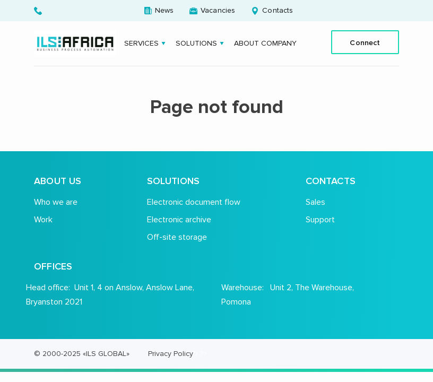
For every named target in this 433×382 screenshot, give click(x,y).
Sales (315, 201)
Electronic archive (179, 219)
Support (320, 219)
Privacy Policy (170, 354)
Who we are (55, 201)
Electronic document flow (193, 201)
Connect (365, 42)
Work (43, 219)
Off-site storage (177, 236)
